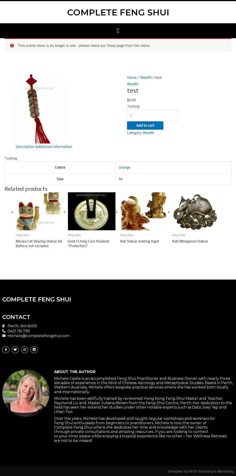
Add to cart (145, 125)
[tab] (25, 146)
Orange (124, 167)
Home (132, 77)
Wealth (146, 77)
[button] (118, 31)
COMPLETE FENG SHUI (118, 12)
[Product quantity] (153, 115)
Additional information (53, 146)
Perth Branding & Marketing (211, 470)
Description (25, 146)
